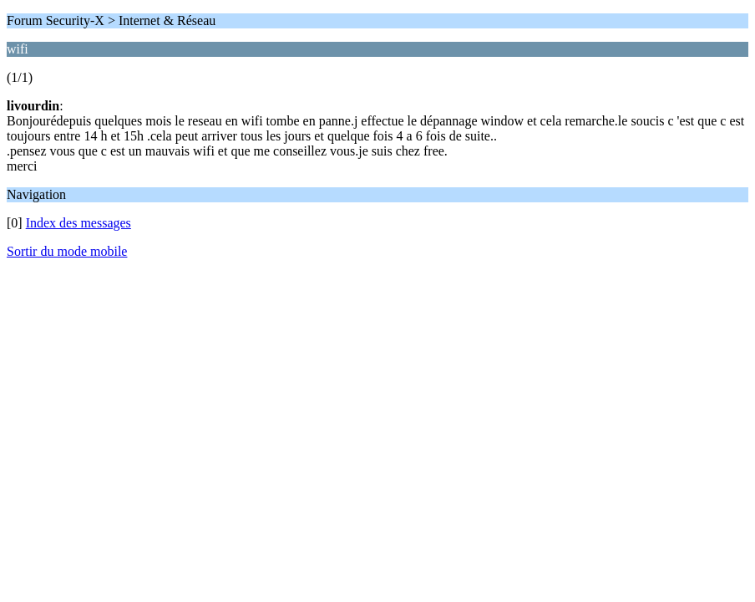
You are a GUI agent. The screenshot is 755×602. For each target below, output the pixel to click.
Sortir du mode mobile (67, 251)
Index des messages (78, 223)
